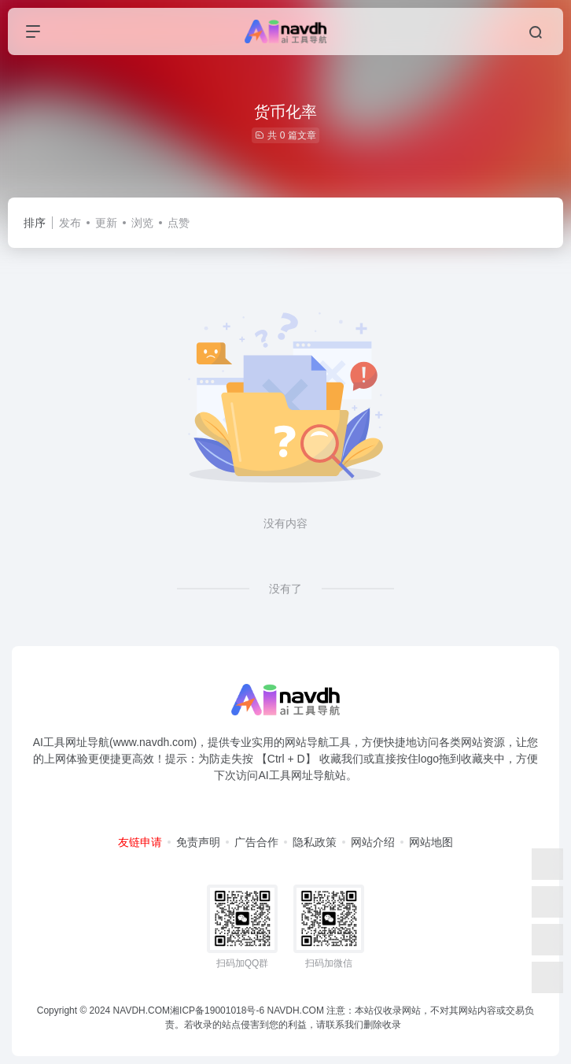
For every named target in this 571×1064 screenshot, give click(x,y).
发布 (70, 222)
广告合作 (256, 842)
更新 (106, 222)
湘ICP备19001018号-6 (217, 1010)
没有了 (285, 588)
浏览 (142, 222)
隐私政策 (315, 842)
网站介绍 (373, 842)
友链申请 (140, 842)
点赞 (179, 222)
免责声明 (198, 842)
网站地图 (431, 842)
